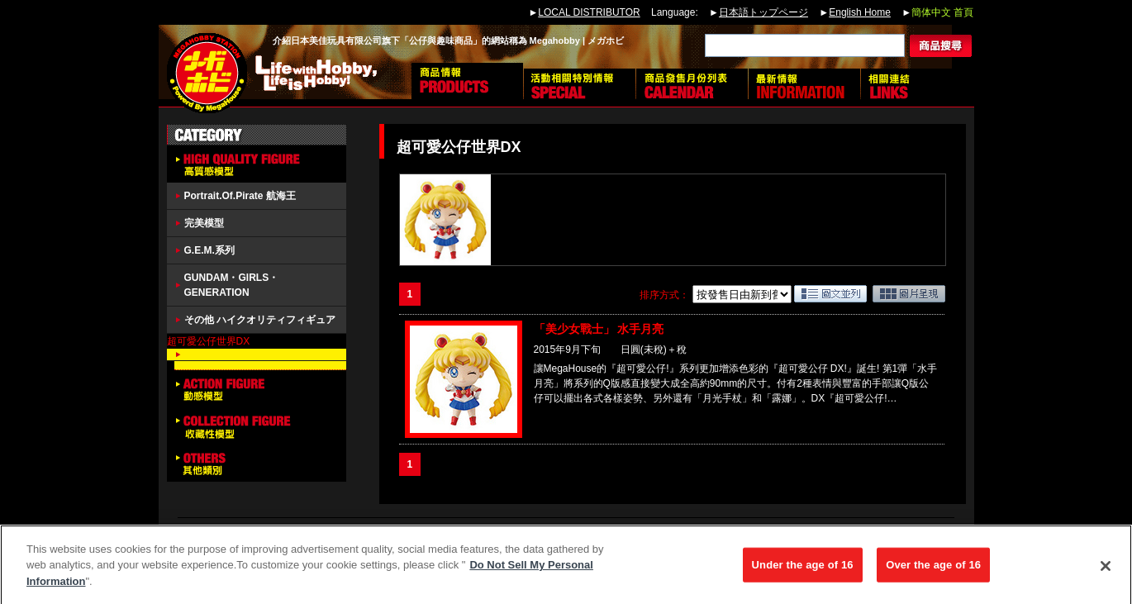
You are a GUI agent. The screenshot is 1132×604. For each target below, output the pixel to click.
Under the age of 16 (803, 572)
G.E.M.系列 (209, 250)
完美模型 (204, 223)
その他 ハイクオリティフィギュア (259, 320)
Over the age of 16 (933, 572)
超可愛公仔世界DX (208, 341)
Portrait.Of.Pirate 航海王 (240, 196)
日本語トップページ (763, 12)
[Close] (1105, 573)
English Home (860, 12)
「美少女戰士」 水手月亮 (599, 328)
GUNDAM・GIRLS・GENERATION (231, 285)
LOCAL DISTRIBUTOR (589, 12)
